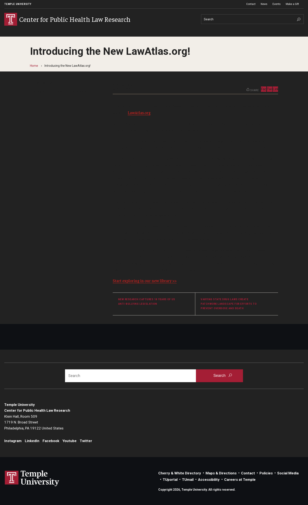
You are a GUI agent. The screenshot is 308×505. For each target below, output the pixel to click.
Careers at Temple (240, 479)
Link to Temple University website (32, 478)
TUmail (188, 479)
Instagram (39, 90)
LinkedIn (59, 90)
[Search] (252, 19)
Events (276, 4)
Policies (266, 473)
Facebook (79, 90)
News (264, 4)
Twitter (269, 89)
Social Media (288, 473)
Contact (251, 4)
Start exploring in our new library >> (145, 280)
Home (34, 65)
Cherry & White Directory (179, 473)
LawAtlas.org (139, 112)
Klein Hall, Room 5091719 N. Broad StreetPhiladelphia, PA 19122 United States (34, 422)
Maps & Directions (221, 473)
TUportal (170, 479)
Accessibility (209, 479)
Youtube (97, 90)
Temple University (17, 4)
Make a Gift (292, 4)
